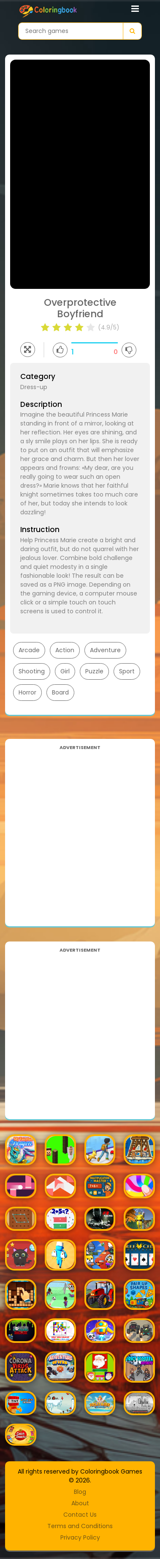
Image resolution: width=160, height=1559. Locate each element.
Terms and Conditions (80, 1526)
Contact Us (80, 1514)
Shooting (32, 671)
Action (64, 650)
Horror (27, 692)
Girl (65, 671)
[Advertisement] (80, 832)
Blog (80, 1492)
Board (60, 692)
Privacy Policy (80, 1537)
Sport (127, 671)
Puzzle (94, 671)
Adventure (105, 650)
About (80, 1503)
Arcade (29, 650)
